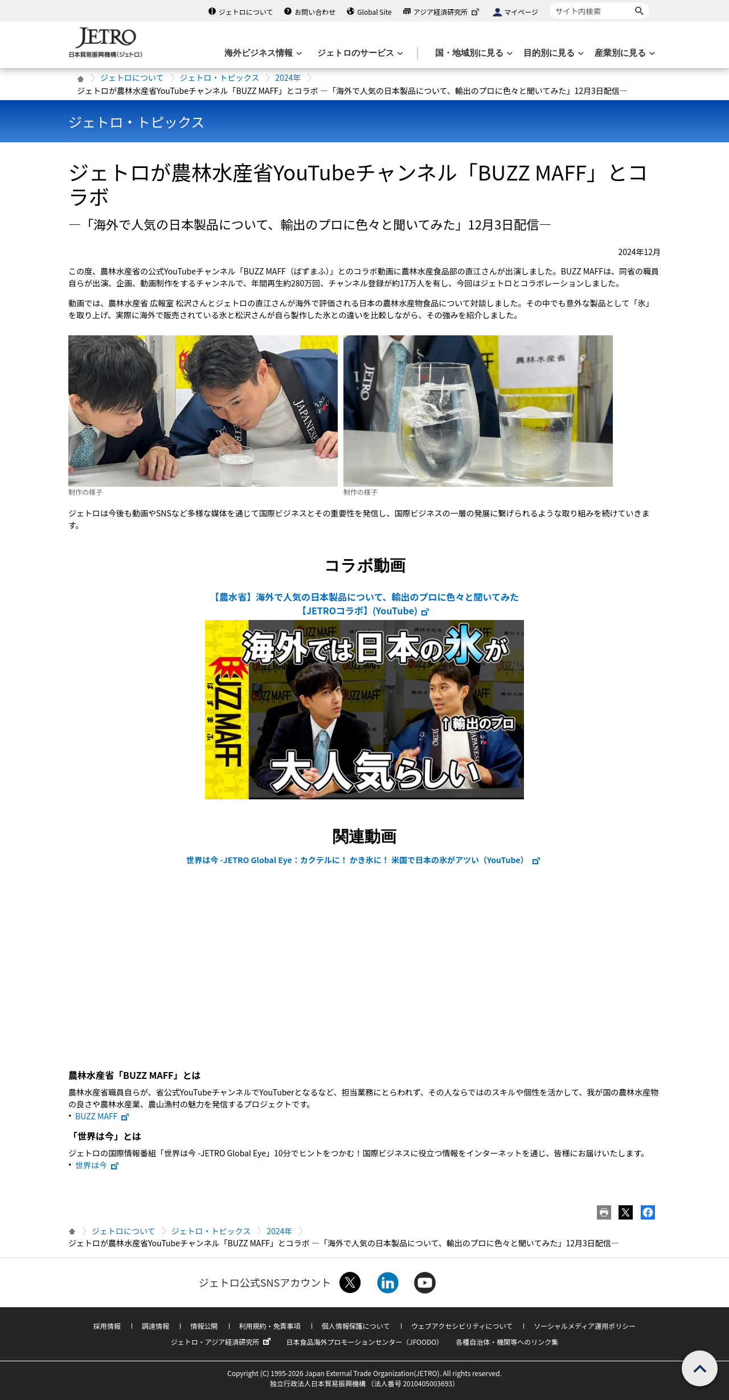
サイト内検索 (549, 2)
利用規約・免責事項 (270, 1326)
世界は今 (97, 1165)
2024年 (288, 77)
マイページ (521, 12)
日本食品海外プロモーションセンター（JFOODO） (364, 1341)
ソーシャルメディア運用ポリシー (585, 1326)
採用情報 (107, 1326)
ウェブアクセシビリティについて (462, 1326)
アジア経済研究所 (447, 12)
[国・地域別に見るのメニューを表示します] (472, 53)
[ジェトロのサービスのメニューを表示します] (359, 53)
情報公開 (204, 1326)
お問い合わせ (314, 12)
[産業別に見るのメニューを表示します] (624, 53)
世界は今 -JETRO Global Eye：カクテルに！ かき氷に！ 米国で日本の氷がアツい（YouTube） (363, 859)
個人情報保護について (356, 1326)
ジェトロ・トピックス (220, 77)
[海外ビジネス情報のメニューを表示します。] (262, 53)
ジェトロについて (246, 12)
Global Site (374, 12)
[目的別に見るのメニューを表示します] (552, 53)
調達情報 (155, 1326)
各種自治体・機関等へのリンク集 (507, 1341)
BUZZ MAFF (102, 1116)
